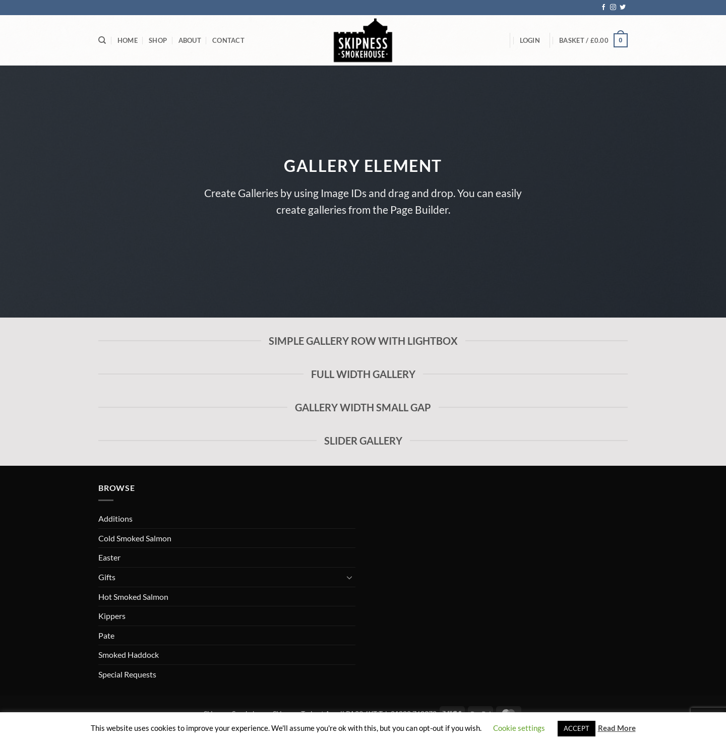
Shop (158, 40)
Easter (109, 557)
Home (127, 40)
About (189, 40)
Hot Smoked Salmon (133, 596)
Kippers (112, 615)
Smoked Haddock (128, 654)
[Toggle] (349, 577)
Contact (228, 40)
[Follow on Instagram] (613, 7)
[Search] (102, 40)
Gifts (106, 577)
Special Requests (127, 674)
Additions (115, 518)
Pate (106, 635)
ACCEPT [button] (576, 728)
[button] (530, 40)
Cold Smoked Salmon (134, 538)
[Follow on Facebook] (603, 7)
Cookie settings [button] (519, 727)
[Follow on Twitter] (623, 7)
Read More (617, 727)
